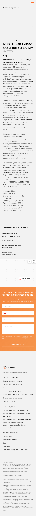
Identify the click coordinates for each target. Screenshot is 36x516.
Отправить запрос (18, 344)
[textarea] (18, 329)
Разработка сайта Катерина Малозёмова (15, 372)
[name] (18, 306)
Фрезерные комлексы (11, 388)
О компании (8, 436)
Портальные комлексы (12, 391)
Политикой (25, 336)
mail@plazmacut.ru (8, 240)
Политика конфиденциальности (16, 450)
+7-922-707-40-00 (11, 236)
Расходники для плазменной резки (17, 419)
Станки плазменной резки (13, 398)
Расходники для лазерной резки (16, 410)
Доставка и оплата (10, 440)
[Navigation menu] (32, 3)
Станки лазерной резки (12, 381)
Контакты (6, 446)
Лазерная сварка (9, 401)
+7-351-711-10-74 (10, 233)
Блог (4, 443)
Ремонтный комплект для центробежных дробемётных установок (14, 425)
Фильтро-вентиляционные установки (18, 394)
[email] (18, 319)
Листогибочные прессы (12, 384)
